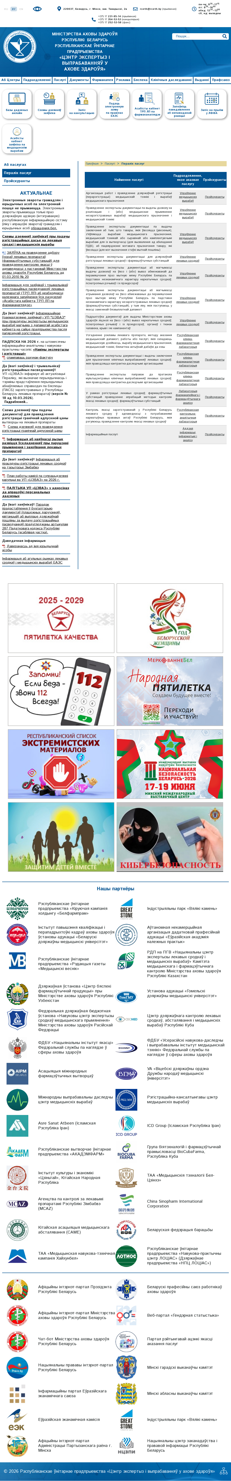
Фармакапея (102, 80)
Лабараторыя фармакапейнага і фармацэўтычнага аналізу (188, 437)
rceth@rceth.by (158, 9)
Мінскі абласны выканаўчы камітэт (180, 1394)
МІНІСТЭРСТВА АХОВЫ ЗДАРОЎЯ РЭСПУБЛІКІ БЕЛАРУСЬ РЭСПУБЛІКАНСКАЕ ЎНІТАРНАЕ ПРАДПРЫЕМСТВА (85, 52)
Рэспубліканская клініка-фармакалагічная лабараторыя (188, 373)
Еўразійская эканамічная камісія (69, 1420)
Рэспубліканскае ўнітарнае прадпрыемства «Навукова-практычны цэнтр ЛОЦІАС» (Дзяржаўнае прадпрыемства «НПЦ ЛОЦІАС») (184, 1256)
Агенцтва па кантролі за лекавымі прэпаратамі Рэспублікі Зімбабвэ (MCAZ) (70, 1204)
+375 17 (117, 16)
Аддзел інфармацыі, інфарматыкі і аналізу (188, 482)
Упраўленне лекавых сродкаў (188, 271)
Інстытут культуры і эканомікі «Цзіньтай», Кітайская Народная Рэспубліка (69, 1178)
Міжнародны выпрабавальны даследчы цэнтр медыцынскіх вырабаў (75, 1100)
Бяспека (141, 80)
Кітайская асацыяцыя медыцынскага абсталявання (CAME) (73, 1230)
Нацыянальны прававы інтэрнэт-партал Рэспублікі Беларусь (75, 1367)
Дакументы (79, 80)
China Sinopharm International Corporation (174, 1204)
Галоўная (92, 164)
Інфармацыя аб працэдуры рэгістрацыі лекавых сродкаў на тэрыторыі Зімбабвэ (34, 463)
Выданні (202, 80)
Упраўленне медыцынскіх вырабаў (188, 198)
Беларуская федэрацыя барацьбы (180, 1230)
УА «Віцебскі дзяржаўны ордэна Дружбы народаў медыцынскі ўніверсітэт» (178, 1074)
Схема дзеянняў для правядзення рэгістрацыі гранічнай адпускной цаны (32, 429)
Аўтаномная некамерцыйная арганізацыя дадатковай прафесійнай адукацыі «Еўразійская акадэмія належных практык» (183, 935)
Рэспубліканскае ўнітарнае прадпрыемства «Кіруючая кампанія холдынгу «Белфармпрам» (72, 908)
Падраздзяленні (37, 80)
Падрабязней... (16, 402)
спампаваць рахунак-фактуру (30, 357)
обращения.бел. (44, 228)
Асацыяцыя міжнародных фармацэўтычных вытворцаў (65, 1074)
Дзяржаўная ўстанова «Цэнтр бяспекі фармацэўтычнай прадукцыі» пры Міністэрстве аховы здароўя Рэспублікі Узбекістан (75, 994)
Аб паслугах (15, 165)
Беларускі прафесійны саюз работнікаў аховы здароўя (184, 1289)
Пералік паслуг (18, 173)
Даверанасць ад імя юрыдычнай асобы (30, 548)
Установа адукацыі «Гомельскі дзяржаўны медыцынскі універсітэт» (182, 993)
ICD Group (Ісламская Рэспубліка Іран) (184, 1126)
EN (21, 9)
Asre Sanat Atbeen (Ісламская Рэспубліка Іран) (67, 1126)
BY (13, 9)
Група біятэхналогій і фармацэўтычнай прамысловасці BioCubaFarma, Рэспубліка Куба (184, 1152)
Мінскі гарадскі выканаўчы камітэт (180, 1368)
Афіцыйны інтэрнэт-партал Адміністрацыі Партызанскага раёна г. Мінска (75, 1446)
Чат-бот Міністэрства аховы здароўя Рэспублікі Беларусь (73, 1341)
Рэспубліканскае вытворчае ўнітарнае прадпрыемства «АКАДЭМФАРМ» (74, 1152)
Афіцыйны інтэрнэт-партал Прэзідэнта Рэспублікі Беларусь (75, 1289)
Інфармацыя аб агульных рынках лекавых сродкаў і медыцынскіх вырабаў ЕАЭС (35, 560)
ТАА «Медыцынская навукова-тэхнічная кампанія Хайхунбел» (76, 1256)
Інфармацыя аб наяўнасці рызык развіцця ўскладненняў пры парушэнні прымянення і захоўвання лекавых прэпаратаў (35, 445)
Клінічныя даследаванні (171, 80)
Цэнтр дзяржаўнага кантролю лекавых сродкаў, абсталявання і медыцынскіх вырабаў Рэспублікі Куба (184, 1020)
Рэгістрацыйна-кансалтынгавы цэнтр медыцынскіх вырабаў (182, 1100)
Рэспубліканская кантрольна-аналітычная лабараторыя (187, 459)
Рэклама (123, 80)
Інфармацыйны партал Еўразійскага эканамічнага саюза (72, 1394)
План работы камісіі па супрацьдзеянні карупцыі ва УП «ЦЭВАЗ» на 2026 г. (35, 477)
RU (6, 9)
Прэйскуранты (17, 181)
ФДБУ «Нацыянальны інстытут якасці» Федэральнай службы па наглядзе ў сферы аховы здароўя (75, 1048)
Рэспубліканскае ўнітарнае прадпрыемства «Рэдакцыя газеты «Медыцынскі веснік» (71, 964)
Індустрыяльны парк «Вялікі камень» (182, 909)
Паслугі (60, 80)
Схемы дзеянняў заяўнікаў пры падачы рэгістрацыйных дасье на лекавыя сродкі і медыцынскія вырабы (36, 240)
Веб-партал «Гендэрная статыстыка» (183, 1316)
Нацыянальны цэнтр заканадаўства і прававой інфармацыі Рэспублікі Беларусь (182, 1446)
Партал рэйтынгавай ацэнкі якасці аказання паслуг (179, 1341)
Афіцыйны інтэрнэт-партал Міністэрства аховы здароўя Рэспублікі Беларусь (76, 1315)
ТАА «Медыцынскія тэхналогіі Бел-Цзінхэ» (180, 1178)
